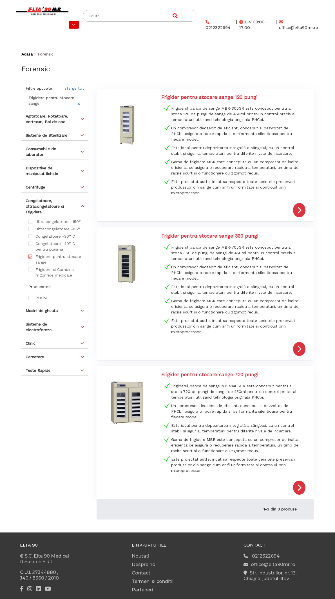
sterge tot (74, 88)
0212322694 (218, 25)
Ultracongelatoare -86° (57, 229)
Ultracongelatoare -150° (58, 221)
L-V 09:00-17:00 (252, 24)
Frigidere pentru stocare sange (58, 259)
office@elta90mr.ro (298, 25)
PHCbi (41, 298)
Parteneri (142, 590)
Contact (141, 573)
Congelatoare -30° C (55, 236)
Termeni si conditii (152, 581)
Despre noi (144, 564)
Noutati (140, 556)
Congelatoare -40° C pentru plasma (55, 246)
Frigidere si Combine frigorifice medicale (54, 272)
